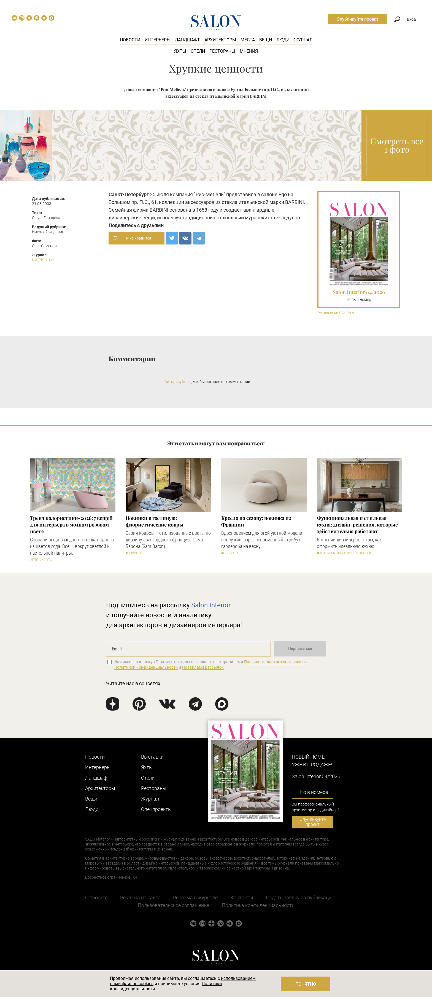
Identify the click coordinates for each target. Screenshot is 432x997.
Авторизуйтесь (177, 381)
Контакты (241, 897)
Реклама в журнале (195, 897)
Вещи (265, 39)
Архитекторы (220, 39)
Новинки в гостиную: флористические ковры (154, 521)
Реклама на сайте (140, 897)
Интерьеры (158, 39)
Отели (198, 51)
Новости (130, 39)
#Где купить (41, 560)
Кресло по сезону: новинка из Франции (256, 521)
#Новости (134, 553)
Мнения (249, 51)
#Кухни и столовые (354, 553)
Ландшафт (187, 39)
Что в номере (313, 792)
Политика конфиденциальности (258, 905)
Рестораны (222, 51)
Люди (283, 39)
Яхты (180, 51)
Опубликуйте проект (358, 19)
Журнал (303, 39)
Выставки (152, 757)
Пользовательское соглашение (173, 905)
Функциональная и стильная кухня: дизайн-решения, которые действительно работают (357, 525)
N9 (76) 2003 (43, 260)
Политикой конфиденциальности (146, 667)
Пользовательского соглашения (275, 662)
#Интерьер (326, 553)
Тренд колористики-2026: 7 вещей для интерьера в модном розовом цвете (71, 525)
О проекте (96, 897)
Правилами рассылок (203, 667)
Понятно (305, 984)
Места (248, 39)
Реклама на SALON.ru (336, 313)
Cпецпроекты (156, 809)
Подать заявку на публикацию (301, 897)
